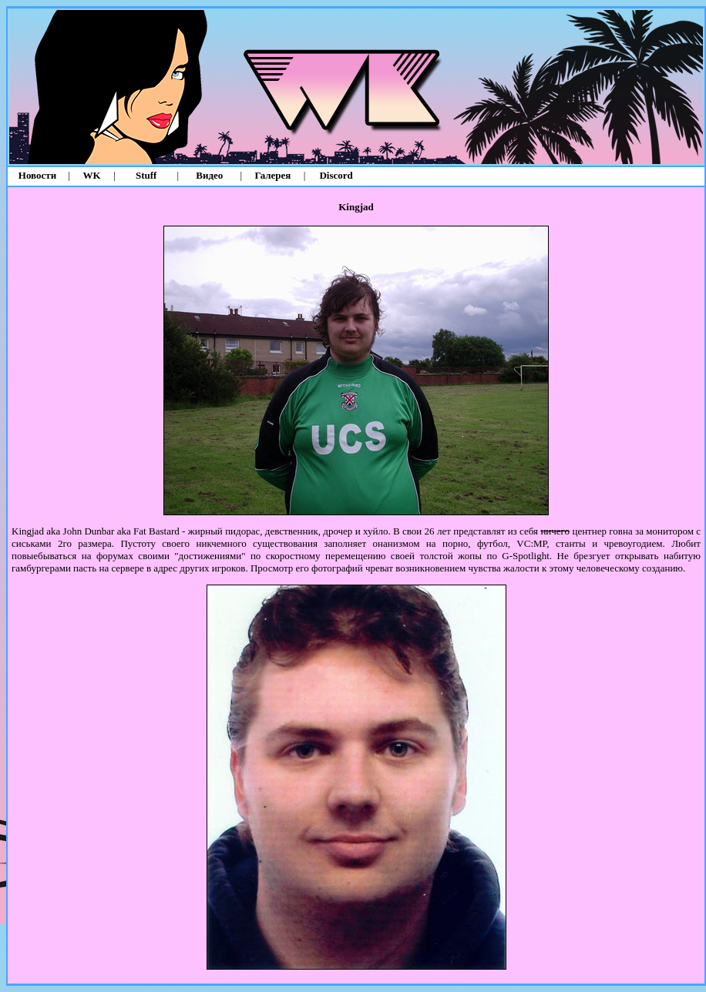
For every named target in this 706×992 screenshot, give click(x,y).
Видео (209, 175)
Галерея (273, 175)
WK (92, 175)
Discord (335, 175)
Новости (37, 175)
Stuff (146, 175)
